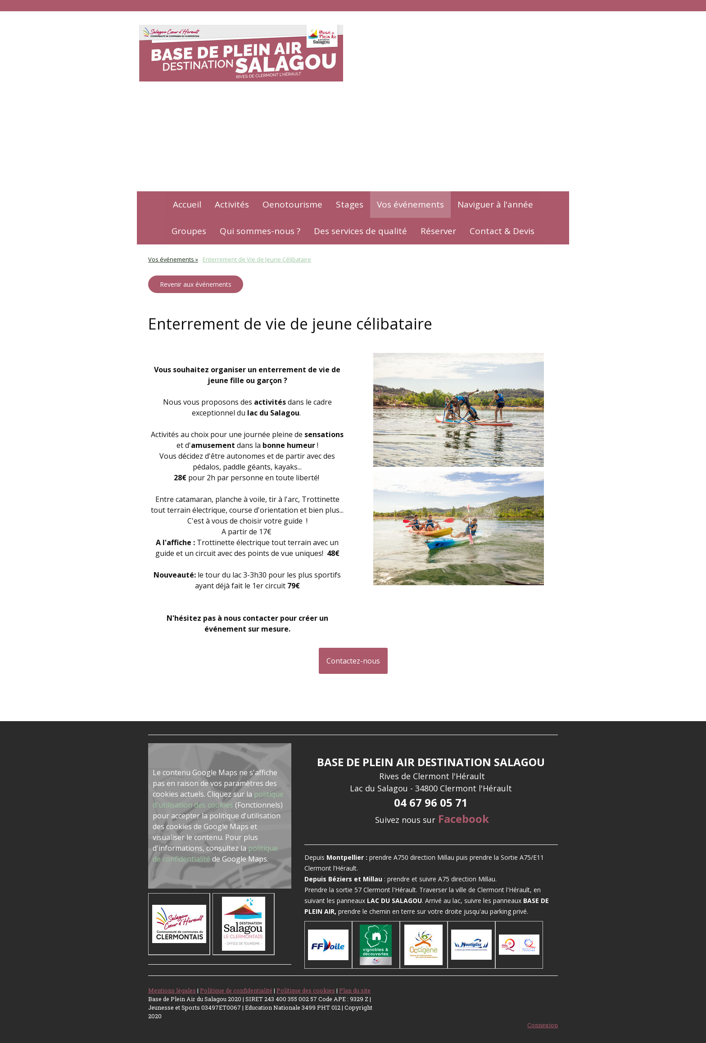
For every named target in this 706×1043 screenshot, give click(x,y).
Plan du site (355, 990)
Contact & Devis (502, 231)
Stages (349, 204)
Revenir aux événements (195, 284)
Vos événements (410, 204)
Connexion (542, 1025)
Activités (232, 204)
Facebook (463, 818)
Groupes (189, 231)
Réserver (438, 231)
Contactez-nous (353, 661)
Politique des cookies (305, 990)
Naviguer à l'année (495, 204)
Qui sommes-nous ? (260, 231)
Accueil (187, 204)
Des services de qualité (360, 231)
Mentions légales (172, 990)
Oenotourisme (292, 204)
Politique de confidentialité (236, 990)
